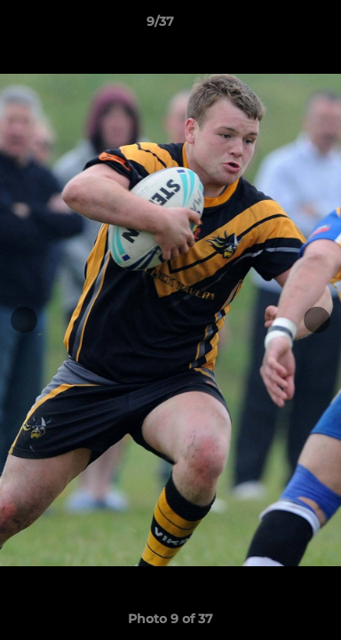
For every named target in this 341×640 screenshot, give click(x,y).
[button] (277, 26)
